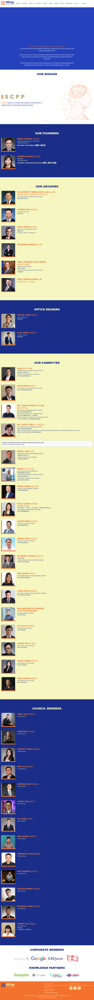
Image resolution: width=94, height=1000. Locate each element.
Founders (24, 3)
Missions (18, 3)
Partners (45, 3)
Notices (62, 3)
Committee (38, 3)
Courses (56, 3)
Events (50, 3)
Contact (84, 3)
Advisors (31, 3)
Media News (69, 3)
